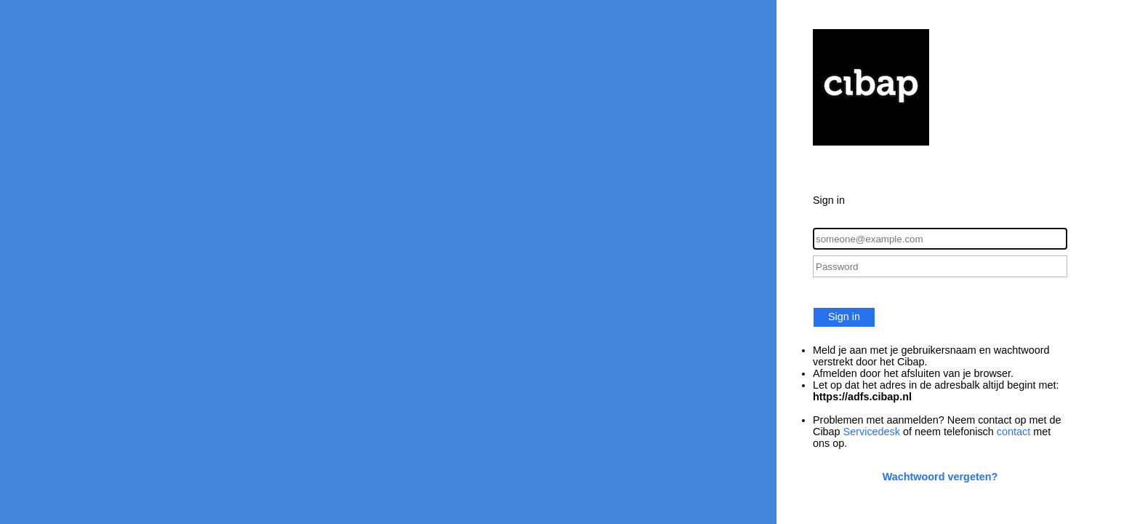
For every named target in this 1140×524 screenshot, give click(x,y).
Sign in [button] (844, 316)
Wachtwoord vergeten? (940, 477)
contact (1013, 431)
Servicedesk (871, 431)
